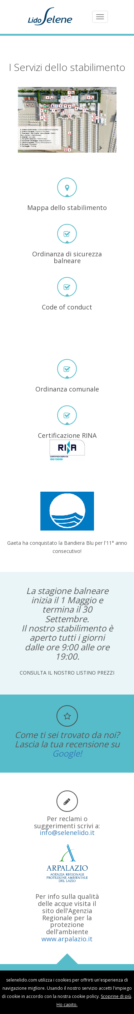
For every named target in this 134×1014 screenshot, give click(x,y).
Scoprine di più (116, 996)
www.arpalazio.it (67, 938)
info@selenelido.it (67, 832)
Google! (67, 753)
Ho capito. (67, 1005)
